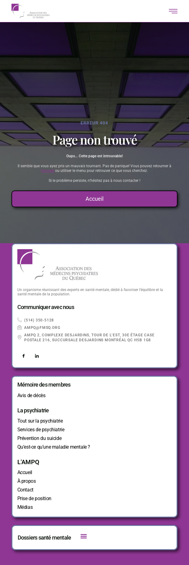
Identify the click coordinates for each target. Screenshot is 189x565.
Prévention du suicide (39, 438)
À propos (26, 481)
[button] (83, 536)
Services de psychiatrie (40, 430)
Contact (25, 490)
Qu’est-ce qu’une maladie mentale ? (53, 447)
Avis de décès (31, 395)
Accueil (24, 472)
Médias (25, 507)
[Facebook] (23, 356)
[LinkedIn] (37, 356)
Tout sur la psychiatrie (40, 421)
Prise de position (34, 498)
